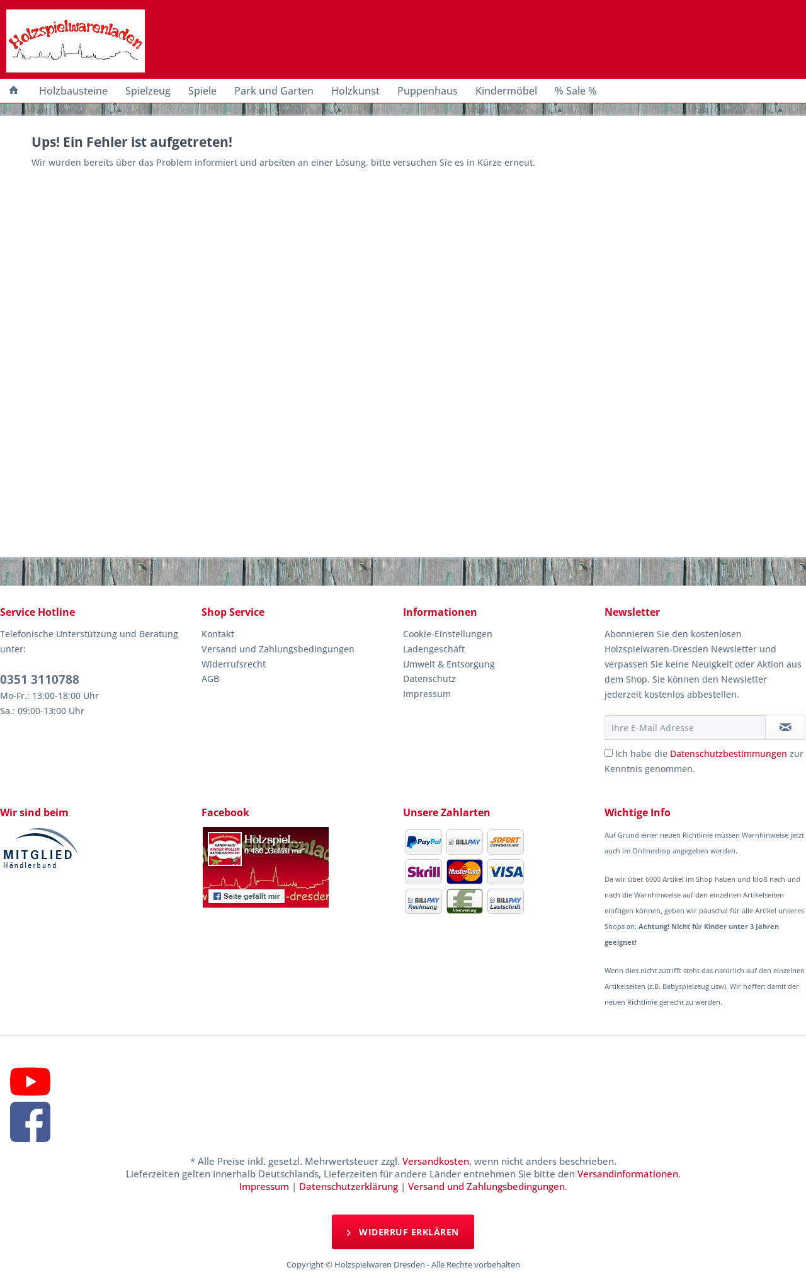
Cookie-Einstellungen (447, 634)
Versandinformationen (627, 1173)
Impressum (427, 694)
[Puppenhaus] (428, 91)
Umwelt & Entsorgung (449, 664)
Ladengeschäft (434, 649)
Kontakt (218, 634)
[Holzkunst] (355, 91)
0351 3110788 (39, 679)
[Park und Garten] (273, 91)
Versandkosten (435, 1161)
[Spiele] (202, 91)
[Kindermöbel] (506, 91)
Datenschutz (429, 678)
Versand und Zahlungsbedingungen (278, 649)
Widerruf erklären (403, 1231)
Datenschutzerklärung (348, 1186)
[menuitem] (14, 91)
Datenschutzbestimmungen (728, 753)
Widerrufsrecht (234, 664)
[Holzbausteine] (73, 91)
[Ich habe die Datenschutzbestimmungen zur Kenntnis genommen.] (608, 753)
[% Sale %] (576, 91)
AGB (210, 678)
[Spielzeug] (147, 91)
